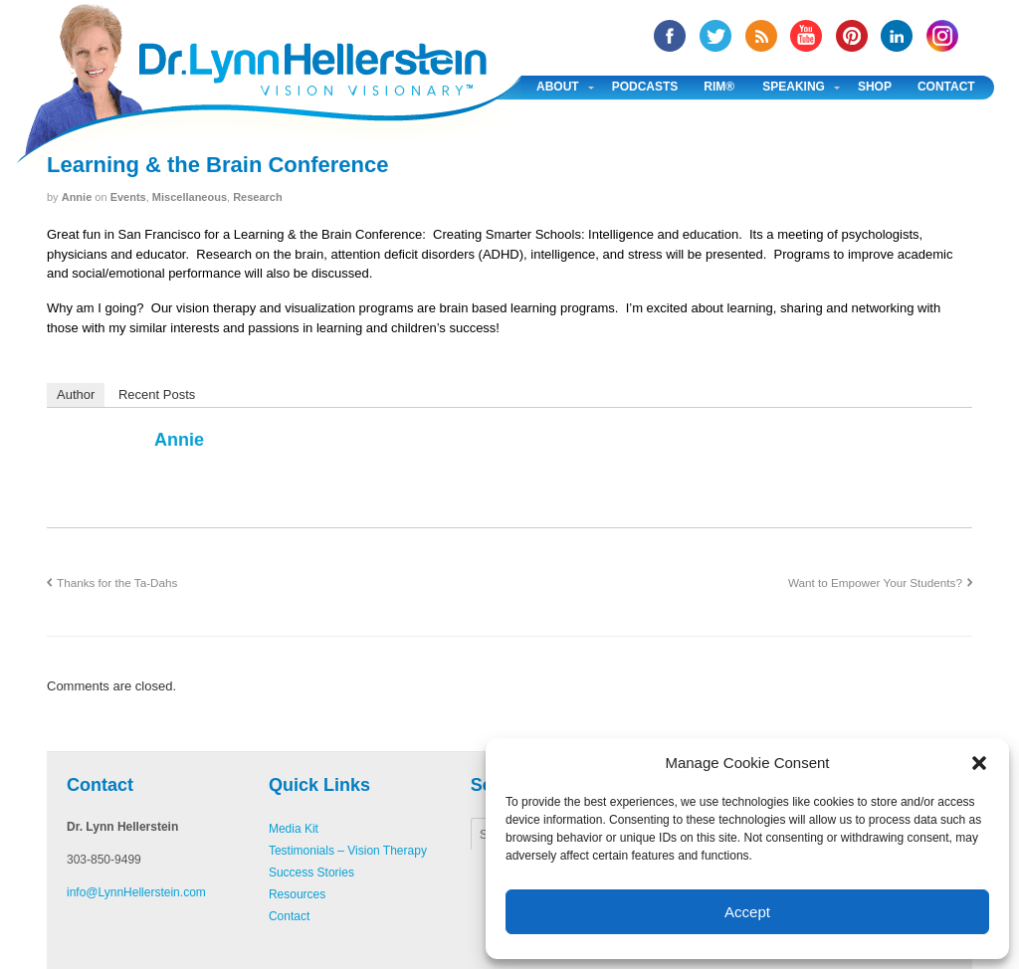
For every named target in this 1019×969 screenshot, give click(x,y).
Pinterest (852, 36)
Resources (297, 894)
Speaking (793, 87)
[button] (979, 763)
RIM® (719, 87)
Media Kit (293, 829)
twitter (715, 36)
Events (128, 197)
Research (258, 197)
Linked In (897, 36)
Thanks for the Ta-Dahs (117, 582)
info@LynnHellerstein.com (136, 892)
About (557, 87)
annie (77, 197)
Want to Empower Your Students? (875, 582)
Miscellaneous (189, 197)
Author (76, 394)
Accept (747, 911)
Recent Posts (156, 394)
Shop (875, 87)
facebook (670, 36)
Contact (946, 87)
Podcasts (645, 87)
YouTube (806, 36)
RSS (761, 36)
